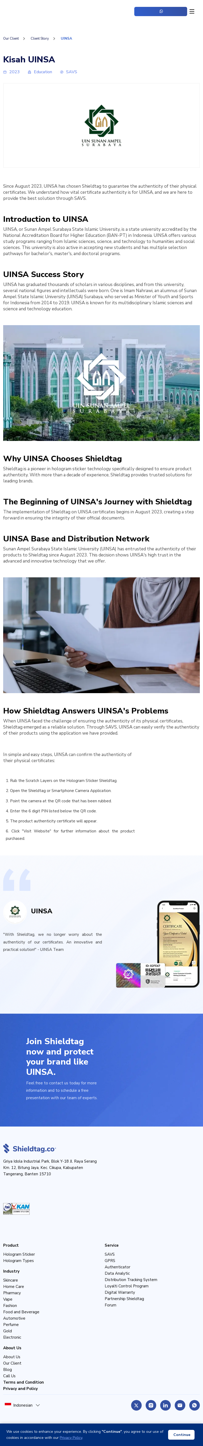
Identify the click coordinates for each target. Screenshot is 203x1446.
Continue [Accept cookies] (181, 1434)
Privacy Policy (71, 1437)
